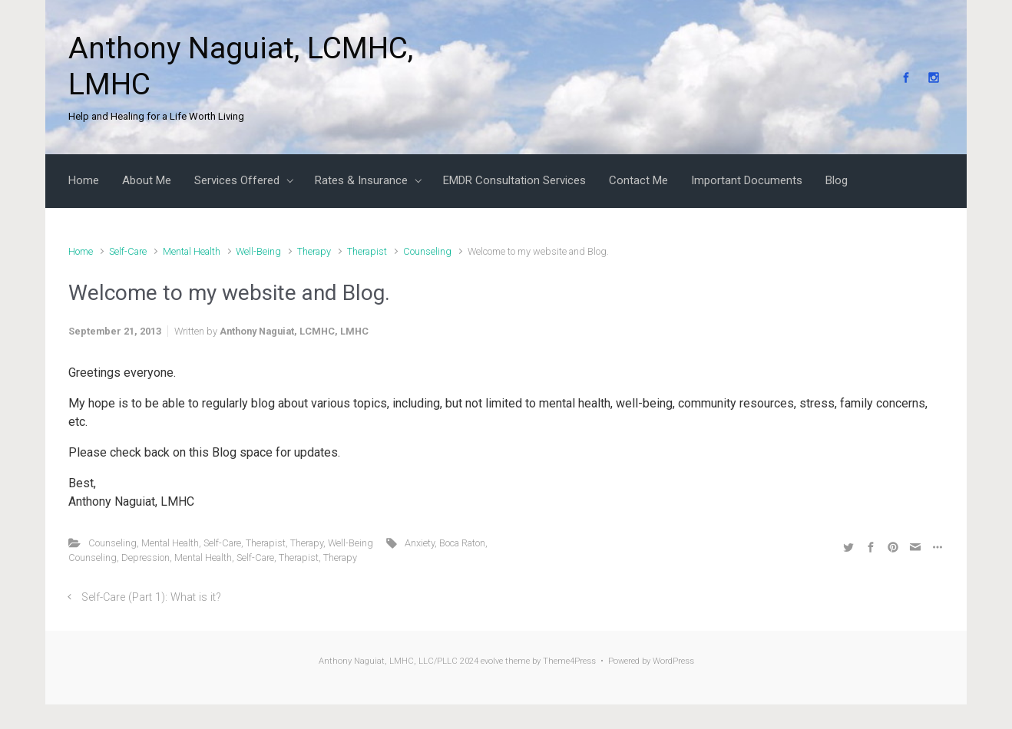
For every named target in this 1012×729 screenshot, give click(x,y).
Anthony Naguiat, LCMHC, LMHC (294, 331)
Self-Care (128, 251)
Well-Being (258, 251)
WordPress (673, 661)
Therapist (367, 251)
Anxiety (420, 543)
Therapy (314, 251)
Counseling (427, 251)
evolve (492, 661)
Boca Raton (462, 543)
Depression (145, 557)
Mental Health (191, 251)
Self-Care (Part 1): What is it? (151, 597)
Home (80, 251)
